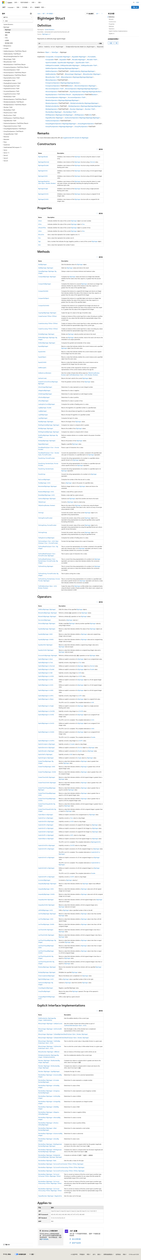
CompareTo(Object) (43, 298)
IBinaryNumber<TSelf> (53, 77)
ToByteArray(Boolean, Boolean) (46, 505)
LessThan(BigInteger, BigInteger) (47, 914)
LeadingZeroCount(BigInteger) (46, 404)
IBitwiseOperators (66, 77)
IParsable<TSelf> (92, 59)
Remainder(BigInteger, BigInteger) (47, 486)
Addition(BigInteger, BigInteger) (47, 609)
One (83, 224)
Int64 (92, 728)
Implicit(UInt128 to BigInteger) (46, 845)
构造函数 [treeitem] (7, 32)
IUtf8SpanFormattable (52, 65)
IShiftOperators (50, 115)
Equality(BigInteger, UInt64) (45, 639)
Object (47, 52)
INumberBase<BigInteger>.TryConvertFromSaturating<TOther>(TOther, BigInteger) (61, 1167)
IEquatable (75, 57)
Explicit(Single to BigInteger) (46, 758)
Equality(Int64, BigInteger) (45, 645)
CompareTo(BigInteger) (44, 284)
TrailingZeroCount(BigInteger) (46, 538)
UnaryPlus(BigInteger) (44, 991)
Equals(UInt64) (42, 362)
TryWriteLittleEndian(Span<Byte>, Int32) (75, 1025)
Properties (111, 24)
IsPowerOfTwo (42, 227)
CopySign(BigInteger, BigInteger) (47, 313)
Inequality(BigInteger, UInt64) (46, 894)
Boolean (76, 83)
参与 (94, 1254)
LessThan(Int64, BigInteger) (45, 929)
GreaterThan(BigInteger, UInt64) (47, 772)
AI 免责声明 (74, 1254)
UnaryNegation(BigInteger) (45, 988)
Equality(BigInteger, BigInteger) (46, 629)
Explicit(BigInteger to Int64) (45, 690)
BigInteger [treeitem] (8, 30)
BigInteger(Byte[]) (43, 156)
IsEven (40, 221)
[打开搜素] (134, 2)
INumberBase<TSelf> (70, 112)
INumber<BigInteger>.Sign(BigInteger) (49, 1071)
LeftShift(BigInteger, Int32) (45, 910)
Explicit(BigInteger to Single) (46, 706)
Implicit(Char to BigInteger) (45, 818)
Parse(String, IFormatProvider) (46, 458)
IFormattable (92, 57)
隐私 (98, 1254)
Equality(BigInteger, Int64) (45, 634)
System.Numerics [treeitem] (8, 24)
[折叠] (31, 13)
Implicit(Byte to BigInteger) (45, 814)
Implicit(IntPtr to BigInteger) (46, 835)
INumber (73, 109)
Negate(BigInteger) (43, 444)
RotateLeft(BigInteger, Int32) (46, 491)
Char (80, 662)
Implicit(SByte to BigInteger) (46, 838)
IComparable (50, 57)
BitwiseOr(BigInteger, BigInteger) (47, 616)
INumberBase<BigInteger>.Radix (47, 1160)
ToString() (41, 512)
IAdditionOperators (51, 68)
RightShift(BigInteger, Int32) (46, 979)
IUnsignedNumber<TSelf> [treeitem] (11, 134)
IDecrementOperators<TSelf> (55, 89)
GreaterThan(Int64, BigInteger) (46, 777)
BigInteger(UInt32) (43, 194)
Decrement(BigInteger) (44, 620)
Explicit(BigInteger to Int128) (46, 676)
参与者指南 (44, 1239)
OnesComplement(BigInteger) (46, 976)
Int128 (80, 676)
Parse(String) (41, 474)
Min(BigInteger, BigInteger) (45, 428)
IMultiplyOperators (74, 106)
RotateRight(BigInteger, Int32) (46, 495)
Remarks (111, 19)
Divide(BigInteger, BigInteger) (46, 334)
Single (79, 758)
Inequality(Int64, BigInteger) (46, 899)
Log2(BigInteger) (42, 418)
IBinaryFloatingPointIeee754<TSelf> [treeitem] (13, 56)
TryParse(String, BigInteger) (45, 566)
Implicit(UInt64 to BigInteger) (46, 868)
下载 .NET (135, 7)
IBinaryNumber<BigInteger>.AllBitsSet (48, 1052)
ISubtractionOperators (72, 118)
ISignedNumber (50, 118)
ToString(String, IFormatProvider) (47, 525)
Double (92, 669)
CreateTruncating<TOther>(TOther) (48, 329)
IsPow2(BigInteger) (43, 401)
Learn (38, 13)
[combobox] (17, 17)
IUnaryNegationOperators (54, 124)
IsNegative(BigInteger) (44, 390)
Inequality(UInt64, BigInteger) (46, 905)
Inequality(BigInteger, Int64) (46, 889)
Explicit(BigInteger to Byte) (45, 659)
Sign (39, 241)
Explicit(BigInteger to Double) (46, 669)
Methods (111, 26)
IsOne (39, 224)
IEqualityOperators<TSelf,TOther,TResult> (58, 94)
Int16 (92, 702)
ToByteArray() (42, 502)
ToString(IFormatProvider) (45, 518)
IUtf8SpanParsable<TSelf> (89, 65)
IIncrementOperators (52, 97)
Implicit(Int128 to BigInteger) (46, 821)
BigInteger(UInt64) (43, 199)
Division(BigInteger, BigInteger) (46, 623)
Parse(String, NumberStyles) (46, 469)
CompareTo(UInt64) (43, 305)
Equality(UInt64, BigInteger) (45, 650)
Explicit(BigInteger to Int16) (45, 680)
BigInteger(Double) (43, 165)
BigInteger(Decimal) (43, 162)
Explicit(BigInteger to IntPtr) (45, 695)
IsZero (40, 231)
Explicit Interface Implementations (118, 31)
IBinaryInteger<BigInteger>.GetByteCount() (50, 1023)
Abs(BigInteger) (42, 264)
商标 (124, 1254)
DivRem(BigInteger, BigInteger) (46, 343)
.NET (43, 13)
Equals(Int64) (41, 351)
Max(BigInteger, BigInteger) (45, 421)
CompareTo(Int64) (43, 291)
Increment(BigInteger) (44, 880)
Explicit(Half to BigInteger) (45, 754)
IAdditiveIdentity (75, 71)
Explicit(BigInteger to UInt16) (46, 714)
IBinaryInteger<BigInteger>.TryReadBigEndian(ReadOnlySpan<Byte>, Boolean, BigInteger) (63, 1034)
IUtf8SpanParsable (66, 65)
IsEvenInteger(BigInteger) (45, 387)
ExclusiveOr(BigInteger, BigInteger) (47, 655)
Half (80, 673)
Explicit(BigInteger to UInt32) (46, 723)
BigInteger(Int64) (43, 176)
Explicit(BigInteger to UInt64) (46, 732)
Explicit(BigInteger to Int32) (45, 685)
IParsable (75, 59)
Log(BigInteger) (42, 411)
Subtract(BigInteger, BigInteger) (47, 498)
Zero (83, 231)
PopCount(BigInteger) (44, 479)
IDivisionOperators (71, 89)
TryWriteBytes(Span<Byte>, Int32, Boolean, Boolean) (83, 375)
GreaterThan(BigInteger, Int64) (46, 766)
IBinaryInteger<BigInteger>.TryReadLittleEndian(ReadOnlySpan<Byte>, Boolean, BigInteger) (63, 1037)
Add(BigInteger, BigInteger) (45, 268)
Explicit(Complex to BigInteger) (46, 744)
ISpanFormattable (51, 62)
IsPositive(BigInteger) (44, 397)
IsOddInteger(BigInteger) (45, 394)
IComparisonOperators (53, 83)
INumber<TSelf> (90, 109)
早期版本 (82, 1254)
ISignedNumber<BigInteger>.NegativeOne (50, 1196)
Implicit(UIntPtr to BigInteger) (46, 877)
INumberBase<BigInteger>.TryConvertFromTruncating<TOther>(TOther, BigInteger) (61, 1171)
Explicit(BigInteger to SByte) (45, 699)
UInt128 (81, 711)
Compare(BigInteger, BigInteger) (47, 276)
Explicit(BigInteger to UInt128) (46, 711)
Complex (72, 744)
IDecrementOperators (81, 86)
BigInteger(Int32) (43, 171)
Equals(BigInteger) (43, 346)
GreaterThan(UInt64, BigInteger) (47, 782)
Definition (111, 17)
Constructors (112, 21)
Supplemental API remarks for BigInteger (75, 138)
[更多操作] (102, 13)
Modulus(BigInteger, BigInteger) (47, 967)
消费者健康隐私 (107, 1254)
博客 (88, 1254)
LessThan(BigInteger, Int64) (45, 919)
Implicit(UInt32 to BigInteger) (46, 857)
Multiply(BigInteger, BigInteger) (46, 440)
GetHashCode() (42, 378)
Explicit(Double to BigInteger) (46, 751)
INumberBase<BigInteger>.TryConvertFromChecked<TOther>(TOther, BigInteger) (60, 1164)
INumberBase (50, 112)
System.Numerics (49, 29)
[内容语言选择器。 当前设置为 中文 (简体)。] (7, 1254)
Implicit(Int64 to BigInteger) (46, 832)
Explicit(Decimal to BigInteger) (46, 747)
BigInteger (66, 57)
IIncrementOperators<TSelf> (77, 97)
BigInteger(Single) (43, 188)
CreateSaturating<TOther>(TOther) (48, 323)
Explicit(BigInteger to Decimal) (46, 666)
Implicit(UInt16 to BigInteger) (46, 849)
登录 (137, 2)
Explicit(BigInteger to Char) (45, 662)
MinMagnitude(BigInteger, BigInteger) (48, 432)
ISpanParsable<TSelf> (82, 62)
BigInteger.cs (45, 34)
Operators (111, 29)
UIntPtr (81, 740)
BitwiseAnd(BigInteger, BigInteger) (47, 613)
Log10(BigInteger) (43, 415)
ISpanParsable (62, 62)
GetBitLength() (42, 367)
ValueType (55, 52)
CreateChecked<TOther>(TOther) (47, 316)
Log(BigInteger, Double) (44, 407)
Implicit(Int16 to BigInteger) (45, 825)
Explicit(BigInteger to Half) (45, 673)
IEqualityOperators (75, 91)
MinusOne (41, 234)
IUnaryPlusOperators (52, 126)
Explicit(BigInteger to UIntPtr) (46, 740)
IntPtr (80, 695)
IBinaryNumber (88, 74)
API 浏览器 (50, 13)
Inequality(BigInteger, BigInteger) (47, 883)
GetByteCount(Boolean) (44, 373)
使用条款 (118, 1254)
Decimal (92, 162)
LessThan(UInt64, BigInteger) (46, 935)
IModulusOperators (52, 100)
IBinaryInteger (69, 74)
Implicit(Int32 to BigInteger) (46, 828)
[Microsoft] (3, 2)
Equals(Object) (42, 357)
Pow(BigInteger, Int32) (44, 483)
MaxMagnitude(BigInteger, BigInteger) (48, 425)
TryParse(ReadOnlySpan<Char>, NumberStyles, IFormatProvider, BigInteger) (48, 561)
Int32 (64, 115)
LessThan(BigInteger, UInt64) (46, 924)
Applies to (111, 33)
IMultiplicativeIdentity (77, 103)
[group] (70, 47)
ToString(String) (42, 532)
